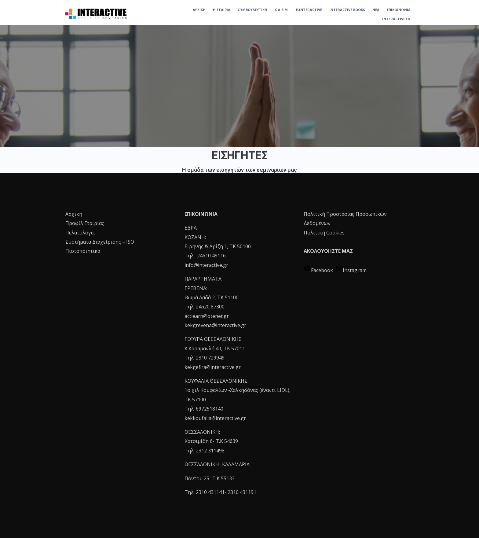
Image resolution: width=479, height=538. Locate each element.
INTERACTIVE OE (396, 19)
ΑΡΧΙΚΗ (199, 9)
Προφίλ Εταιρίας (84, 223)
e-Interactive (309, 9)
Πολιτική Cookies (324, 232)
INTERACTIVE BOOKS (347, 9)
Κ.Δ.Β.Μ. (282, 9)
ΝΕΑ (375, 9)
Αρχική (73, 214)
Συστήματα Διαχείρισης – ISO (99, 241)
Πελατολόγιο (80, 232)
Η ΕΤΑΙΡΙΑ (221, 9)
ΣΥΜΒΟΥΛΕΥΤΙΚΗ (252, 9)
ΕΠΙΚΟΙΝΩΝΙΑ (399, 9)
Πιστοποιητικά (82, 251)
